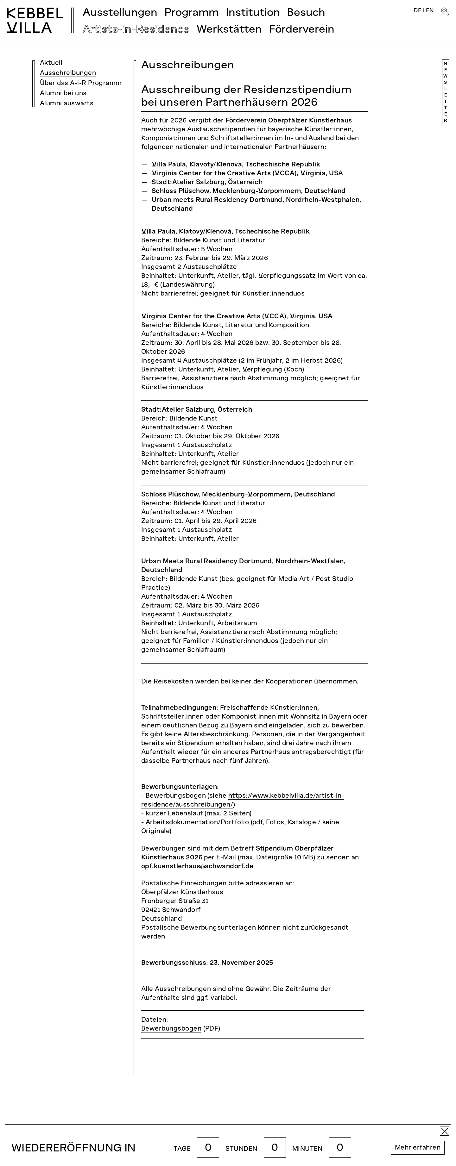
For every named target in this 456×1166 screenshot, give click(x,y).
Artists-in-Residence (136, 30)
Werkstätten (229, 30)
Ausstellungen (120, 13)
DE (417, 11)
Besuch (306, 13)
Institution (253, 13)
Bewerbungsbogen (171, 1029)
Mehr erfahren (417, 1148)
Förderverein (301, 30)
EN (430, 11)
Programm (191, 13)
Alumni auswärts (66, 104)
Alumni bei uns (63, 94)
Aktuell (51, 63)
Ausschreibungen (68, 73)
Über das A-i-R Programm (81, 83)
